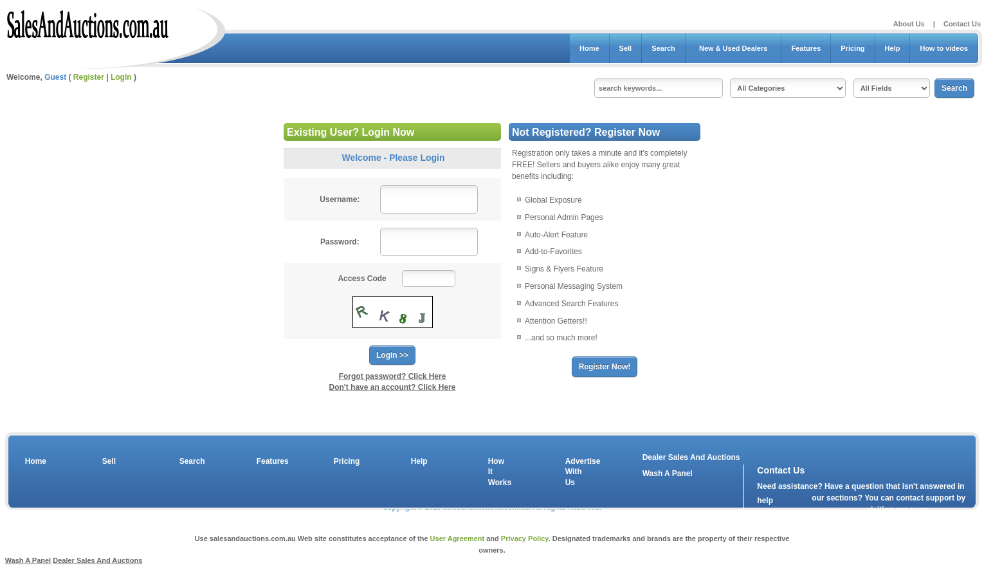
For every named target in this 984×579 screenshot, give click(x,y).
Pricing (852, 48)
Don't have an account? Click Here (392, 387)
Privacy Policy (525, 538)
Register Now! (605, 366)
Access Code (362, 278)
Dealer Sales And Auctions (691, 457)
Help (892, 48)
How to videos (944, 48)
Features (806, 48)
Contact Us (962, 24)
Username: (340, 199)
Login (121, 77)
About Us (909, 24)
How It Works (497, 472)
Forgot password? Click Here (392, 376)
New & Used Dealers (733, 48)
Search (663, 48)
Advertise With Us (575, 472)
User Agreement (457, 538)
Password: (340, 241)
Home (589, 48)
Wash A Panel (28, 560)
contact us (831, 512)
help (765, 500)
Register (88, 77)
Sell (625, 48)
